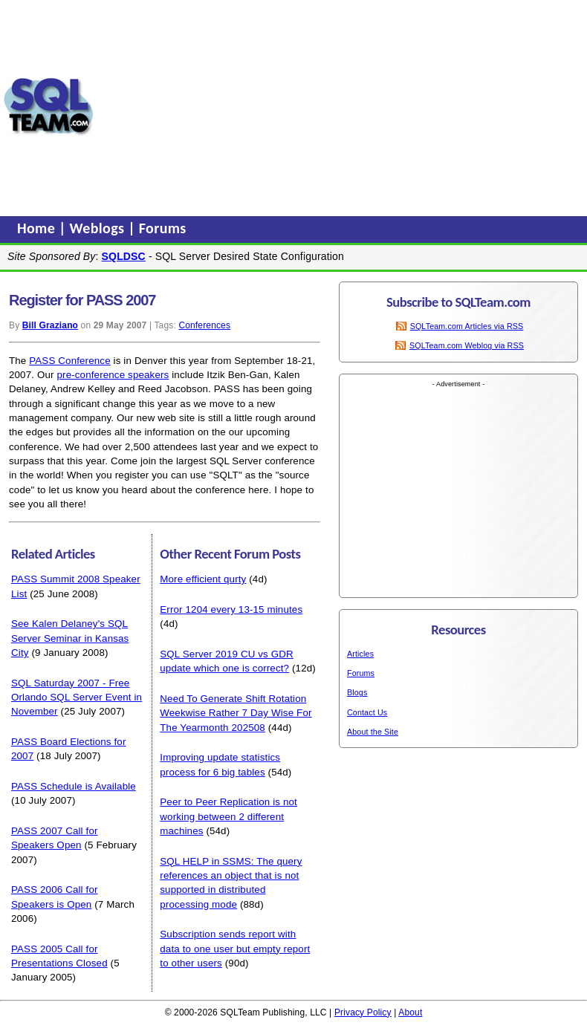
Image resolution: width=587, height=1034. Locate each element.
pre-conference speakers (112, 374)
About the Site (372, 731)
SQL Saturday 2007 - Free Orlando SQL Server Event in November (76, 697)
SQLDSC (124, 256)
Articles (360, 653)
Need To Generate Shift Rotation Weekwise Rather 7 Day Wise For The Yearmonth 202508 (235, 713)
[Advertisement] (341, 106)
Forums (163, 228)
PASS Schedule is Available (73, 786)
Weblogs (99, 228)
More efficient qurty (203, 579)
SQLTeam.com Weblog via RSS (466, 345)
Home (38, 228)
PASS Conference (69, 360)
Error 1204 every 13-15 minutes (231, 609)
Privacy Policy (363, 1012)
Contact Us (367, 712)
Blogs (357, 692)
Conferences (204, 325)
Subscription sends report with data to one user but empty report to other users (235, 949)
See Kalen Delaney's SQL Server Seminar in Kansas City (70, 638)
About (410, 1012)
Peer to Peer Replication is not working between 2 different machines (228, 816)
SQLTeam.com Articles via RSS (467, 326)
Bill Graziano (50, 325)
